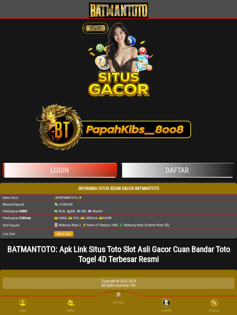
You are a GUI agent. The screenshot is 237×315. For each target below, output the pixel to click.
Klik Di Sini (64, 234)
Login (60, 170)
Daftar (177, 170)
